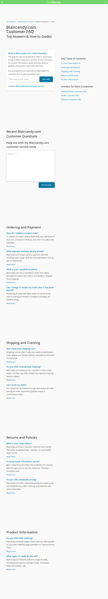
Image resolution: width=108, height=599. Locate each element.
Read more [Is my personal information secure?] (10, 455)
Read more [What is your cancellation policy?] (10, 263)
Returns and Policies (69, 75)
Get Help (46, 79)
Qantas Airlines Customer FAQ (73, 91)
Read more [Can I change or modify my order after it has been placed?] (10, 284)
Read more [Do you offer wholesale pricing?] (10, 473)
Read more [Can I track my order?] (10, 378)
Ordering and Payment (70, 67)
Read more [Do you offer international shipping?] (10, 360)
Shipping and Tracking (70, 71)
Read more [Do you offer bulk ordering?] (10, 532)
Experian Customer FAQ (71, 99)
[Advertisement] (30, 110)
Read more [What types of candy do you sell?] (10, 550)
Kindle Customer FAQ (70, 95)
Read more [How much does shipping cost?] (10, 342)
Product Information (69, 79)
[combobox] (23, 79)
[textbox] (23, 79)
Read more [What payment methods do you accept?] (10, 245)
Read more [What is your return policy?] (10, 437)
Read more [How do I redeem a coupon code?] (10, 227)
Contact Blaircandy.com (70, 63)
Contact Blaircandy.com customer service (26, 86)
